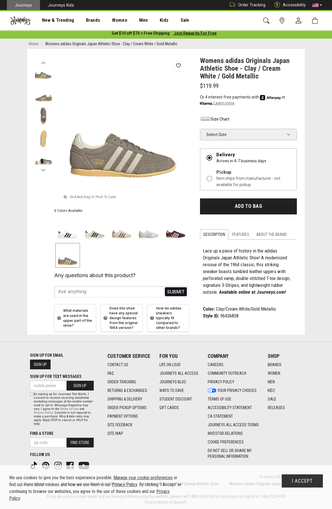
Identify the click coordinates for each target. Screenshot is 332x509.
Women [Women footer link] (274, 373)
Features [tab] (240, 235)
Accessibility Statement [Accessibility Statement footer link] (230, 408)
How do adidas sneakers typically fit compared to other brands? (165, 319)
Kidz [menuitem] (147, 20)
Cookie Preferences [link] (226, 442)
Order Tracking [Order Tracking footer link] (121, 382)
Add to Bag (248, 207)
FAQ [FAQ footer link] (110, 373)
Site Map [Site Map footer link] (115, 433)
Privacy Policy (43, 413)
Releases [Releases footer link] (276, 408)
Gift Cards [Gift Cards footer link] (169, 408)
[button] (317, 5)
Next (43, 169)
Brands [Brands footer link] (274, 365)
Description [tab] (214, 235)
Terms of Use (69, 409)
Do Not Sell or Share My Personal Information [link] (230, 454)
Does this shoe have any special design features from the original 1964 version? (120, 319)
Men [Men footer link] (271, 382)
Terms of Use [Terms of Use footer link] (219, 399)
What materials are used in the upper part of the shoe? (74, 318)
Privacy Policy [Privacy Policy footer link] (221, 382)
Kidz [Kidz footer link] (271, 390)
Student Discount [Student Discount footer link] (175, 399)
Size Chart (214, 120)
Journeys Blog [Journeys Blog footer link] (172, 382)
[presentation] (53, 20)
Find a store (41, 433)
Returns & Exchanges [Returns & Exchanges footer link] (127, 390)
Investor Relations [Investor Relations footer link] (225, 433)
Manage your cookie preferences (143, 477)
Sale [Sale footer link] (272, 399)
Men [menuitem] (128, 20)
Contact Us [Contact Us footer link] (117, 365)
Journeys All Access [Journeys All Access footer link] (178, 373)
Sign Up (40, 364)
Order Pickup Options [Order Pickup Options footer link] (127, 408)
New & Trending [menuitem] (52, 20)
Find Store (80, 442)
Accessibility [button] (288, 5)
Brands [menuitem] (84, 20)
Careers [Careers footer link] (215, 365)
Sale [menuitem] (165, 20)
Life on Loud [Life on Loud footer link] (170, 365)
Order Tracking (246, 5)
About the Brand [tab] (271, 235)
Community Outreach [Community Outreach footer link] (227, 373)
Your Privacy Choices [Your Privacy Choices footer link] (232, 390)
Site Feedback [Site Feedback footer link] (119, 425)
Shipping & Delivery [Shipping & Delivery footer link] (124, 399)
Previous (43, 62)
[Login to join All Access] (141, 34)
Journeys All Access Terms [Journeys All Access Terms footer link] (233, 425)
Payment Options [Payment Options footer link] (122, 416)
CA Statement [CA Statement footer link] (220, 416)
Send (176, 292)
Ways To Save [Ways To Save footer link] (171, 390)
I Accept (302, 481)
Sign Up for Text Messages (55, 376)
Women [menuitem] (108, 20)
